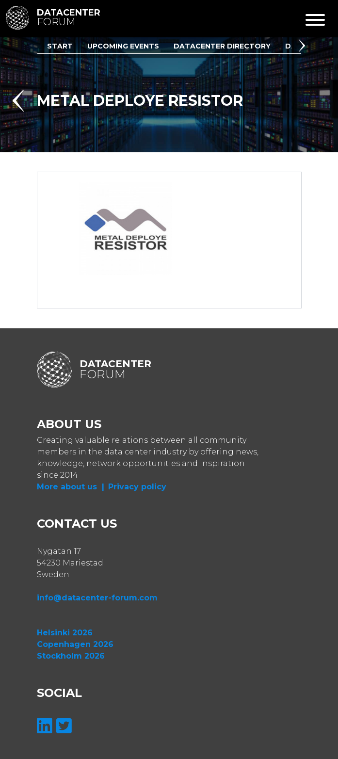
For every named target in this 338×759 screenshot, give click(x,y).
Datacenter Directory (222, 46)
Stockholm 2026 (71, 656)
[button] (303, 47)
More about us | (70, 486)
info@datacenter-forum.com (97, 597)
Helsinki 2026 (65, 632)
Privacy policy (137, 486)
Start (60, 46)
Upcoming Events (123, 46)
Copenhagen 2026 (75, 644)
